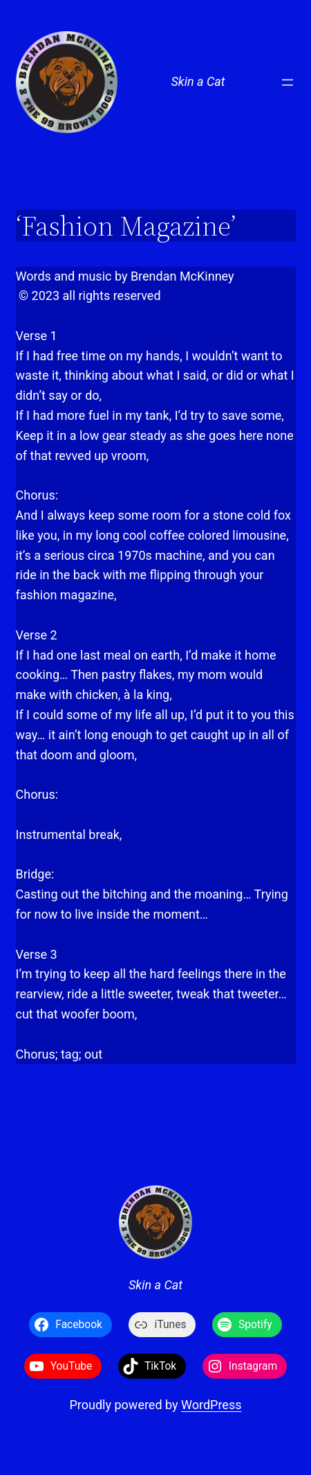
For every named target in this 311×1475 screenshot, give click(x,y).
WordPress (211, 1404)
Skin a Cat (198, 81)
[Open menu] (287, 82)
